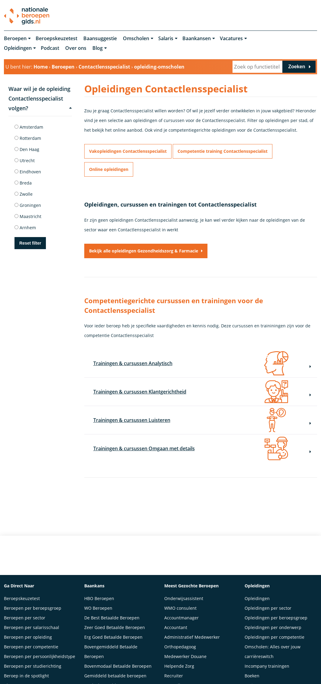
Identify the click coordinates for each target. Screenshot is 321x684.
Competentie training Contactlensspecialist (223, 151)
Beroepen (15, 38)
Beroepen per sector (24, 616)
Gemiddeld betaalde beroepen (115, 674)
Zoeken (296, 66)
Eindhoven (27, 172)
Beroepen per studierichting (32, 665)
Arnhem (25, 227)
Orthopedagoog (180, 645)
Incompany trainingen (267, 665)
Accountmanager (181, 616)
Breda (23, 183)
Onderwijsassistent (183, 597)
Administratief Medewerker (192, 636)
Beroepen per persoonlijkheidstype (39, 655)
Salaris (165, 38)
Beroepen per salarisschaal (31, 626)
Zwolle (23, 194)
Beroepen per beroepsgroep (32, 607)
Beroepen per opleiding (28, 636)
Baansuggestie (100, 38)
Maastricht (27, 216)
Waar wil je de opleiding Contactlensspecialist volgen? (40, 98)
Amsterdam (28, 127)
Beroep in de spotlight (26, 674)
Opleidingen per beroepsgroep (276, 616)
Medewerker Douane (185, 655)
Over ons (75, 48)
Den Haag (26, 149)
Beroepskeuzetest (56, 38)
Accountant (175, 626)
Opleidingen (18, 48)
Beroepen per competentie (31, 645)
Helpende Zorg (179, 665)
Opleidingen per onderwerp (273, 626)
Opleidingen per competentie (274, 636)
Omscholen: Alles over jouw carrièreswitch (272, 650)
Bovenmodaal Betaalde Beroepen (118, 665)
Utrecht (24, 160)
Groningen (27, 205)
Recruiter (173, 674)
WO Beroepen (98, 607)
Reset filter (30, 243)
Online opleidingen (108, 169)
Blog (97, 48)
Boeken (252, 674)
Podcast (50, 48)
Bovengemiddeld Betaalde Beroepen (110, 650)
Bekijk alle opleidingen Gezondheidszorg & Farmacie (143, 251)
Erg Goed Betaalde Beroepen (113, 636)
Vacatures (231, 38)
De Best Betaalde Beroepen (112, 616)
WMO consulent (180, 607)
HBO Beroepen (99, 597)
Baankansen (196, 38)
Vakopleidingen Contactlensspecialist (128, 151)
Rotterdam (27, 138)
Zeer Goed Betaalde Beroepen (114, 626)
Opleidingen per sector (268, 607)
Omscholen (136, 38)
